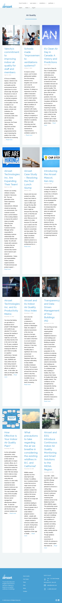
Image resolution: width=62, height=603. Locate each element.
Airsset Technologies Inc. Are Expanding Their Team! (12, 178)
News (26, 7)
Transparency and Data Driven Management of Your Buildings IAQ (51, 310)
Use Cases (33, 3)
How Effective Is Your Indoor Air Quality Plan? (10, 439)
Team (20, 7)
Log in (33, 7)
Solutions (42, 3)
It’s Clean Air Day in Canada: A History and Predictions (51, 55)
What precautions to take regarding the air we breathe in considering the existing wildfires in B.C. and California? (31, 449)
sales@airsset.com (52, 585)
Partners (50, 3)
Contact (25, 591)
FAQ (24, 585)
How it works (22, 3)
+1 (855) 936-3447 (52, 589)
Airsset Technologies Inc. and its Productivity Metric (12, 307)
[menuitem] (22, 3)
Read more (9, 139)
